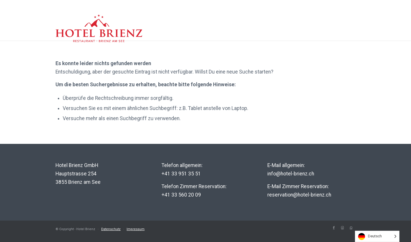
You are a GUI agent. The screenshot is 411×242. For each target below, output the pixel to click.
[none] (377, 236)
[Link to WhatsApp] (351, 227)
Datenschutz (111, 229)
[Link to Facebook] (333, 227)
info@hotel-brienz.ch (290, 174)
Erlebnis (240, 34)
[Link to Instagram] (342, 227)
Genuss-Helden (323, 34)
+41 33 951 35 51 (181, 174)
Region (276, 34)
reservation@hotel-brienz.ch (299, 195)
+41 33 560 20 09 (181, 195)
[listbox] (377, 236)
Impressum (136, 229)
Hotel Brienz (198, 34)
